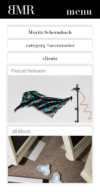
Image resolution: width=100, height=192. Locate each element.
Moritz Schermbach (50, 32)
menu (79, 11)
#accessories (50, 45)
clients (50, 58)
